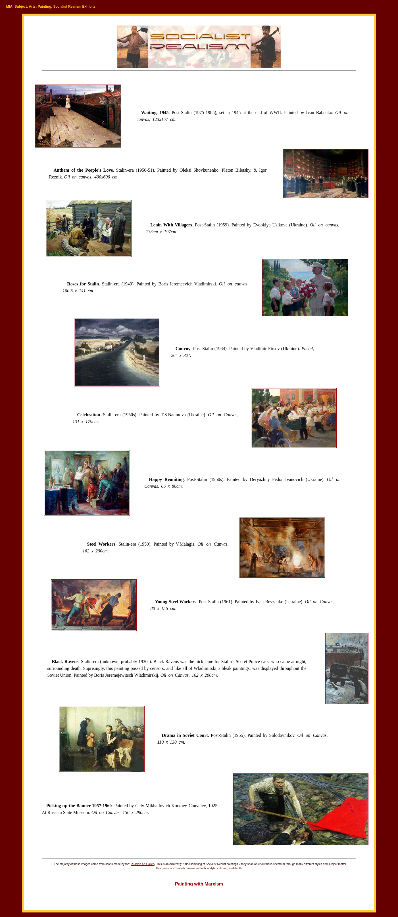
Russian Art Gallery (143, 864)
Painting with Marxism (199, 884)
